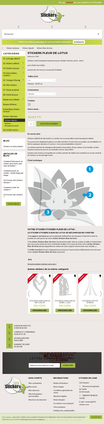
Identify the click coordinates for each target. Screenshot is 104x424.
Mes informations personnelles (35, 395)
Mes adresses (34, 390)
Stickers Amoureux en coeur (39, 302)
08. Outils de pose (10, 95)
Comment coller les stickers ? (11, 188)
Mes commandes (35, 383)
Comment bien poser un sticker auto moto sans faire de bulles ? (13, 163)
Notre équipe (58, 387)
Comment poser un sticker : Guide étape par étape (13, 173)
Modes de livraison (60, 383)
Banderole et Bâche (11, 99)
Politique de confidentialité (64, 410)
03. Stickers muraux (11, 68)
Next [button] (101, 293)
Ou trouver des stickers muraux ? (13, 181)
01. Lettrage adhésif (11, 58)
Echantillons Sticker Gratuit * (11, 110)
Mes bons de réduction (38, 400)
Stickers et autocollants (13, 146)
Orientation (33, 90)
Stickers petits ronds (90, 302)
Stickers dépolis (11, 120)
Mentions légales (60, 396)
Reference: (31, 56)
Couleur (31, 100)
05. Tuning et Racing (11, 80)
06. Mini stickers (10, 85)
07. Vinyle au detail (11, 90)
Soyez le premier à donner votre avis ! (42, 264)
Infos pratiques (59, 407)
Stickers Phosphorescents (12, 124)
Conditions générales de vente (63, 391)
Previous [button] (29, 293)
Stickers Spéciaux (10, 116)
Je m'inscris (79, 42)
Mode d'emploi (59, 400)
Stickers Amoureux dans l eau (65, 302)
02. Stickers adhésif (11, 63)
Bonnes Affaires (10, 104)
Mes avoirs (33, 387)
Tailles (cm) (33, 76)
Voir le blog (13, 204)
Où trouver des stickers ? (13, 195)
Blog (6, 141)
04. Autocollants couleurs (10, 74)
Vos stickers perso (10, 130)
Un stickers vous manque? (63, 403)
